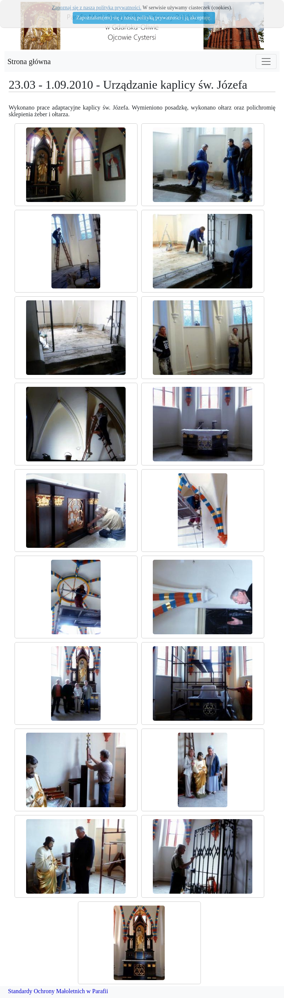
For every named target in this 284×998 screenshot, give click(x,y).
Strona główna (29, 61)
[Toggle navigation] (266, 61)
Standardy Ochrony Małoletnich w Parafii (58, 991)
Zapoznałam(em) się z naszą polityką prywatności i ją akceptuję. (143, 17)
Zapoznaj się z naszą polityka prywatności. (96, 7)
